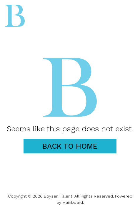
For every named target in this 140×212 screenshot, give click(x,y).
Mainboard (72, 202)
